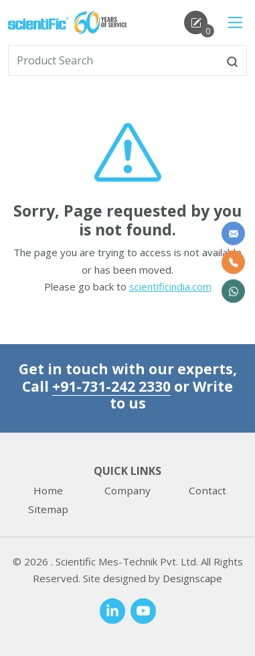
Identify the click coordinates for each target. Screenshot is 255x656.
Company (127, 490)
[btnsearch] (232, 60)
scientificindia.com (170, 286)
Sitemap (48, 509)
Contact (207, 490)
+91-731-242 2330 (111, 386)
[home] (38, 22)
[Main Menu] (235, 22)
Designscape (192, 578)
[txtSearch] (114, 60)
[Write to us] (233, 233)
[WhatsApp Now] (233, 291)
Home (48, 490)
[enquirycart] (195, 22)
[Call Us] (233, 262)
